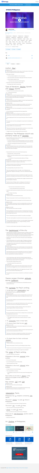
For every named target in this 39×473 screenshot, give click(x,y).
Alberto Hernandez (28, 444)
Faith (6, 40)
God (17, 44)
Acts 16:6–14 (14, 38)
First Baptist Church (11, 30)
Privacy (17, 467)
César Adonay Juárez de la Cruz (11, 444)
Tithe (26, 40)
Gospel (24, 38)
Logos (7, 467)
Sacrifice (23, 43)
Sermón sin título (9, 442)
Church (21, 44)
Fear (30, 38)
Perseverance (22, 40)
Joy (12, 40)
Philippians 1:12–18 (20, 37)
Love (9, 40)
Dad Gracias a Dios (19, 442)
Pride (6, 41)
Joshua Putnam (11, 29)
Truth (29, 41)
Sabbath (10, 43)
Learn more (28, 4)
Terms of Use (21, 467)
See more (31, 424)
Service (28, 38)
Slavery (15, 44)
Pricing (14, 467)
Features (10, 467)
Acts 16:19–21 (26, 37)
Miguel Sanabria (18, 444)
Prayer (18, 40)
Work (22, 41)
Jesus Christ (7, 44)
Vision (7, 43)
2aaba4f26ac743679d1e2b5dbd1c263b (15, 57)
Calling (10, 41)
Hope (15, 40)
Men (16, 41)
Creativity (14, 43)
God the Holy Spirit (28, 43)
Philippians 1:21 (14, 37)
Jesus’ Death (19, 43)
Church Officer (20, 38)
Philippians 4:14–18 (8, 38)
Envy (19, 41)
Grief (11, 44)
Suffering (30, 40)
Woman (13, 41)
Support (26, 467)
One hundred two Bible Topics (30, 442)
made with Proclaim (30, 29)
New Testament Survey (9, 32)
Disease (26, 41)
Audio (9, 55)
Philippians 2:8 (8, 37)
